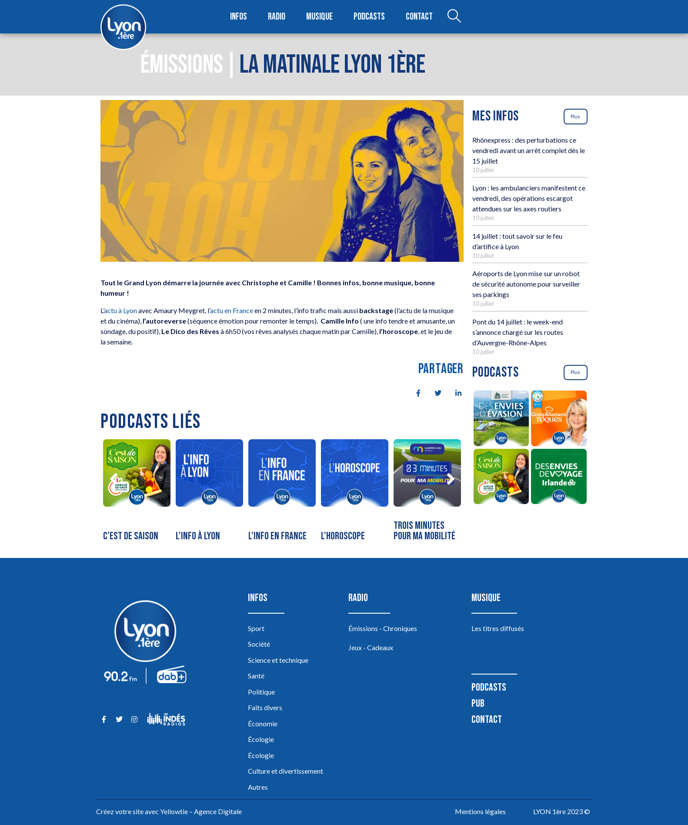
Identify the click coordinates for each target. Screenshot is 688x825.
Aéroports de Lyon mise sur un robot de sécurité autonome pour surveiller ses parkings (526, 283)
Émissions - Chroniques (382, 628)
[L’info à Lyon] (209, 492)
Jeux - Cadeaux (370, 647)
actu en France (231, 310)
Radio (276, 17)
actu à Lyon (120, 310)
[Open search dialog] (454, 17)
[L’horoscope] (354, 492)
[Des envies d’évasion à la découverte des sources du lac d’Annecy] (501, 420)
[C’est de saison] (136, 492)
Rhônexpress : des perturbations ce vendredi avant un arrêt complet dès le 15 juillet (528, 150)
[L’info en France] (282, 492)
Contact (419, 17)
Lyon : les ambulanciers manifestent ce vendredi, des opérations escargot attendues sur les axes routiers (528, 198)
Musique (319, 17)
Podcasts (369, 17)
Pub (477, 703)
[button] (113, 478)
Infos (238, 17)
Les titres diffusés (497, 628)
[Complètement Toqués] (559, 420)
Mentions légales (480, 811)
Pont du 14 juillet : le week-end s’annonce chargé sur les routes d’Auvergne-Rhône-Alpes (517, 332)
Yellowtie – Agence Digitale (201, 811)
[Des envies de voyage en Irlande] (559, 478)
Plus (575, 116)
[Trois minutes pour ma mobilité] (427, 492)
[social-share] (414, 392)
